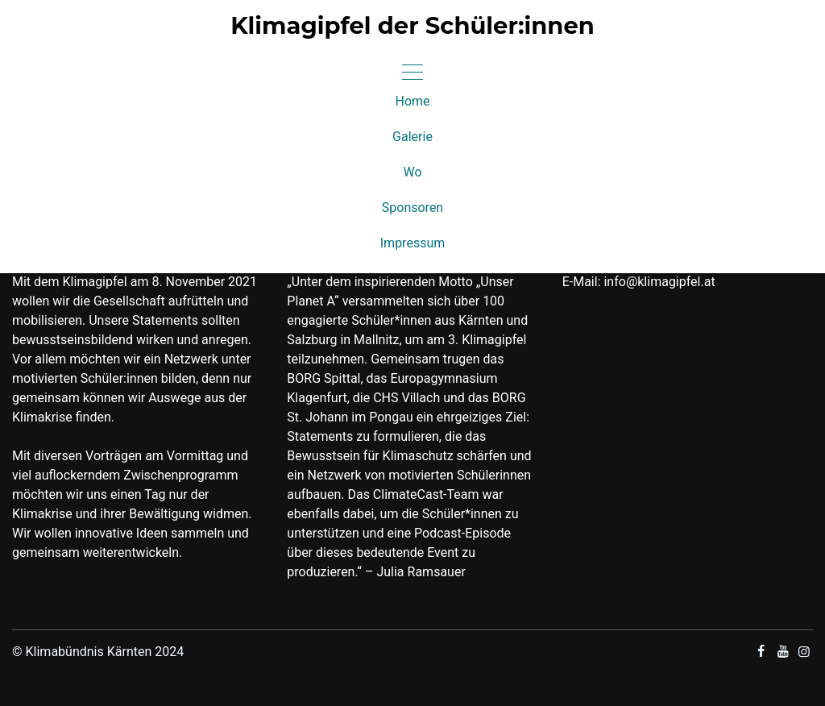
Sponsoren (412, 207)
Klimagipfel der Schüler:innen (412, 25)
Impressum (413, 243)
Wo (412, 172)
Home (412, 101)
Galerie (412, 136)
